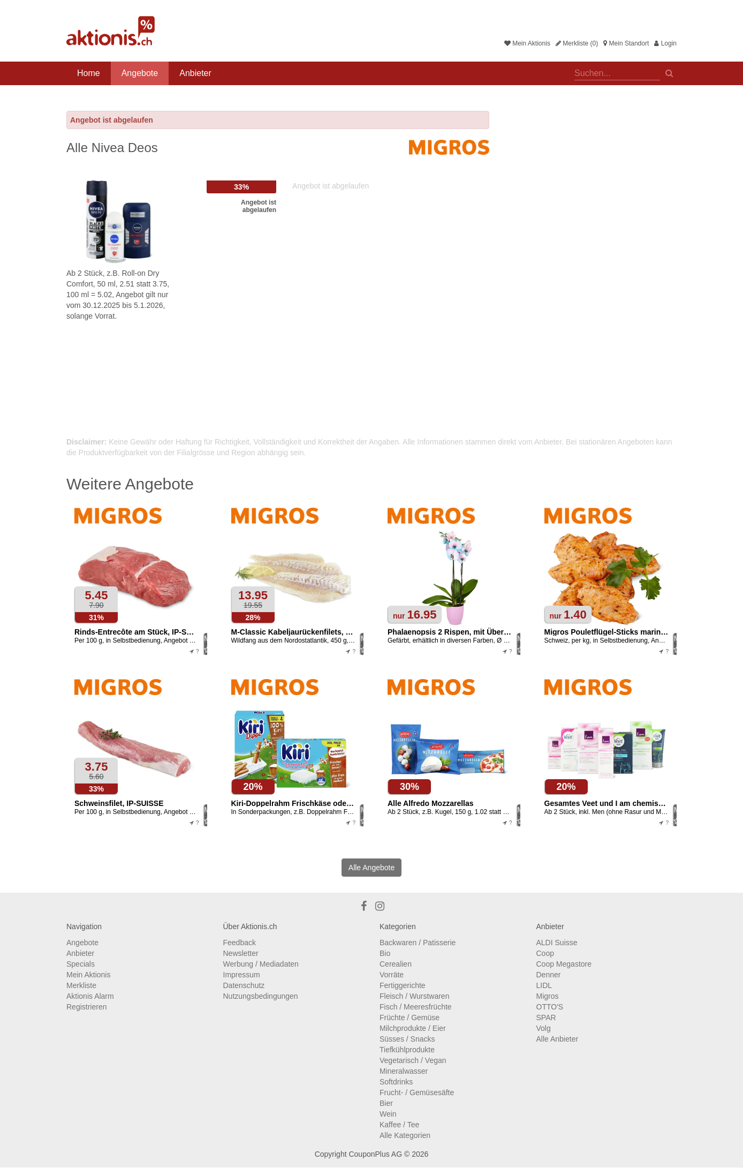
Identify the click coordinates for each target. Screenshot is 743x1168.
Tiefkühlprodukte (407, 1049)
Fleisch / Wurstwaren (414, 996)
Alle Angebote (371, 867)
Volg (543, 1028)
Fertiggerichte (403, 985)
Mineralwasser (404, 1071)
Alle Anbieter (557, 1039)
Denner (548, 974)
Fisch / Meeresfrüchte (416, 1007)
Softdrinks (396, 1081)
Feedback (239, 942)
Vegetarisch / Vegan (413, 1060)
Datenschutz (244, 985)
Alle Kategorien (405, 1135)
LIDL (544, 985)
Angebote (140, 73)
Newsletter (241, 953)
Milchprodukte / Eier (413, 1028)
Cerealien (396, 964)
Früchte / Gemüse (409, 1017)
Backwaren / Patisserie (418, 942)
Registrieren (86, 1007)
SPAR (546, 1017)
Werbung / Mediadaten (261, 964)
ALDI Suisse (557, 942)
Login (665, 43)
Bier (386, 1103)
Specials (80, 964)
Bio (385, 953)
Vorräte (392, 974)
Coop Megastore (564, 964)
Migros (547, 996)
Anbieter (195, 73)
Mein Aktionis (527, 43)
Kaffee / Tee (399, 1124)
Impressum (241, 974)
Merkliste (81, 985)
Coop (545, 953)
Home (88, 73)
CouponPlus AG (375, 1154)
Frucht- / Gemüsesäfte (417, 1092)
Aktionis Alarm (90, 996)
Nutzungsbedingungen (260, 996)
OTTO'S (550, 1007)
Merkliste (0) (577, 43)
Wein (388, 1114)
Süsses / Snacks (407, 1039)
